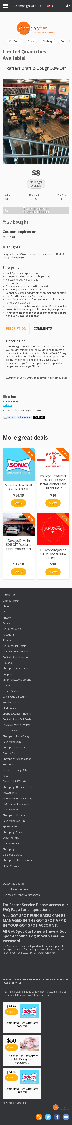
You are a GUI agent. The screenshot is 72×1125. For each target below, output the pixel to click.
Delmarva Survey (12, 854)
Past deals (9, 634)
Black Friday (9, 708)
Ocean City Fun (11, 691)
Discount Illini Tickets (14, 646)
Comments (43, 328)
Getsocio (21, 1102)
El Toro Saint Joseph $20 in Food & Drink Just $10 (53, 554)
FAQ (5, 612)
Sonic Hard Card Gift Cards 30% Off (18, 487)
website (7, 405)
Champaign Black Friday (16, 736)
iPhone (7, 640)
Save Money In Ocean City (17, 798)
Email (11, 417)
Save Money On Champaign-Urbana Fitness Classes (14, 747)
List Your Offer (11, 600)
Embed (26, 417)
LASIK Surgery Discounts (17, 725)
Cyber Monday (11, 838)
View (18, 503)
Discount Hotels (12, 629)
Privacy (7, 617)
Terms (6, 623)
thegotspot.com (19, 889)
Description (16, 328)
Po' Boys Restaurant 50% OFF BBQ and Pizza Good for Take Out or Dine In (53, 482)
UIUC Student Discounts (16, 651)
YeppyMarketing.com (29, 895)
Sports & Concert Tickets (17, 713)
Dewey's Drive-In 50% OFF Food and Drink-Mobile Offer (18, 544)
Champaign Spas (12, 832)
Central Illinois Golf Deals (17, 719)
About (6, 606)
